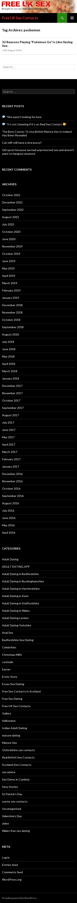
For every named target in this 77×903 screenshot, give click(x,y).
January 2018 (10, 378)
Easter (6, 669)
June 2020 (8, 239)
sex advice (8, 772)
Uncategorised (11, 808)
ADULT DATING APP (16, 566)
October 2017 (11, 400)
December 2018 (12, 305)
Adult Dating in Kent (15, 596)
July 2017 (8, 422)
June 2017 (8, 430)
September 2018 (13, 327)
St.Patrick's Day (12, 794)
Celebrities (9, 647)
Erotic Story (9, 676)
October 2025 (11, 195)
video (5, 823)
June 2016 (8, 518)
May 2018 (8, 356)
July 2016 (8, 510)
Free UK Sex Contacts (20, 18)
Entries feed (10, 865)
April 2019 (8, 275)
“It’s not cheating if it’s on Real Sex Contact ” (34, 124)
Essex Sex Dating (13, 684)
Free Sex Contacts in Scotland (21, 691)
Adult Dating (10, 559)
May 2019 (8, 268)
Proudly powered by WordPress (19, 898)
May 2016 (8, 525)
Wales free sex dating (16, 830)
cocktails (7, 662)
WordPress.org (12, 879)
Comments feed (12, 872)
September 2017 (13, 408)
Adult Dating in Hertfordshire (21, 588)
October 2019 (11, 253)
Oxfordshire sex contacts (18, 750)
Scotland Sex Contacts (16, 764)
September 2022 (13, 209)
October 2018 (11, 319)
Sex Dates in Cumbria (15, 779)
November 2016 (12, 481)
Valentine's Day (12, 816)
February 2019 (11, 290)
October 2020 (11, 231)
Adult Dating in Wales (16, 610)
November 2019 (12, 246)
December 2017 (12, 385)
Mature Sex (9, 742)
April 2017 (8, 444)
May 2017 (8, 437)
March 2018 (9, 371)
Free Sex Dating (12, 698)
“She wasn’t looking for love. (22, 117)
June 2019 (8, 261)
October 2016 (11, 488)
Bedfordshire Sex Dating (17, 640)
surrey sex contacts (15, 801)
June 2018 (8, 349)
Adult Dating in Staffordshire (20, 603)
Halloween (9, 720)
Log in (6, 857)
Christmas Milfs (12, 654)
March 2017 (9, 452)
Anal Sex (7, 632)
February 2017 (11, 459)
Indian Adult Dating (14, 728)
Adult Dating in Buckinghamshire (23, 581)
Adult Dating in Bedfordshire (20, 574)
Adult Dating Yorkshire (16, 625)
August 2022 (10, 217)
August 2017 (10, 415)
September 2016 (13, 496)
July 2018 (8, 341)
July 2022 (8, 224)
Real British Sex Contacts (18, 757)
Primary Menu (72, 18)
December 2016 (12, 474)
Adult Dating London (15, 618)
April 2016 (8, 532)
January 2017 (10, 466)
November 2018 (12, 312)
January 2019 (10, 297)
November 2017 (12, 393)
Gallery (6, 713)
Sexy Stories (10, 786)
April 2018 (8, 363)
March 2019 (9, 283)
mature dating (11, 735)
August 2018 (10, 334)
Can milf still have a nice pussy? (22, 142)
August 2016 (10, 503)
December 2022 (12, 202)
